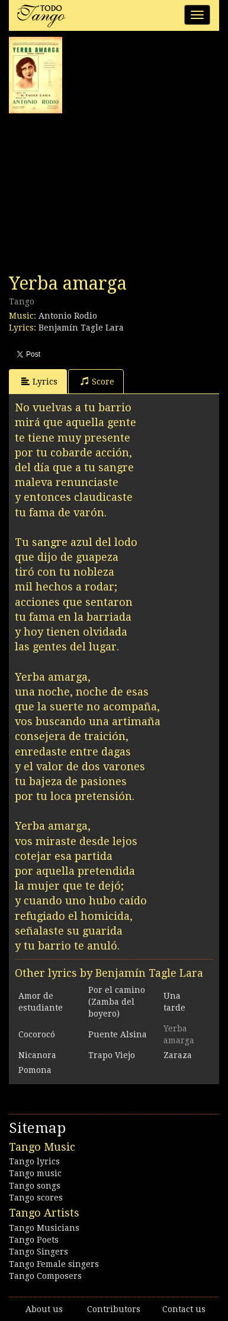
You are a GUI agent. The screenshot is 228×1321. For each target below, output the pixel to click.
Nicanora (37, 1055)
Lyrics (39, 381)
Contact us (183, 1309)
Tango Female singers (54, 1264)
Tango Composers (45, 1276)
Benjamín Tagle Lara (81, 327)
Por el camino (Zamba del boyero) (116, 1001)
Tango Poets (34, 1239)
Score (97, 381)
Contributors (113, 1309)
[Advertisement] (98, 193)
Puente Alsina (117, 1034)
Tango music (35, 1173)
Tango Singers (38, 1251)
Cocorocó (36, 1034)
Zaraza (177, 1055)
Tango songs (34, 1185)
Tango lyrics (34, 1161)
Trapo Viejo (111, 1055)
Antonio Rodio (67, 315)
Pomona (35, 1070)
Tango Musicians (44, 1228)
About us (44, 1309)
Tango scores (36, 1197)
